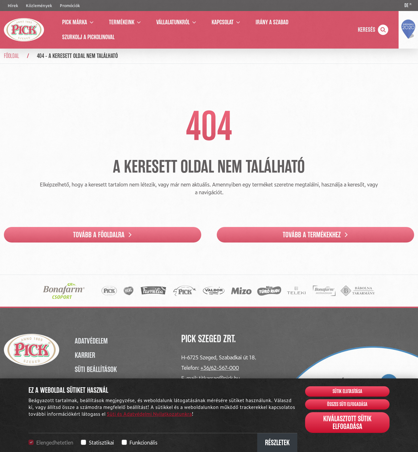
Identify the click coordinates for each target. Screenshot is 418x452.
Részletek (277, 442)
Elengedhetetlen (54, 442)
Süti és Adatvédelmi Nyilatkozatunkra (149, 413)
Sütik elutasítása (347, 391)
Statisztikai (101, 442)
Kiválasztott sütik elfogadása (347, 422)
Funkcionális (143, 442)
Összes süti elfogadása (347, 404)
